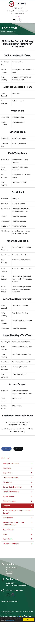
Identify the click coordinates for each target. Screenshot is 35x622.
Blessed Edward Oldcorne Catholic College (17, 523)
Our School (11, 31)
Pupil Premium (17, 496)
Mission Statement (17, 478)
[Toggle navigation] (14, 20)
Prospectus (17, 482)
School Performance (17, 492)
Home (3, 31)
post (18, 449)
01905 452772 (17, 8)
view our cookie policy (10, 620)
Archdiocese (17, 518)
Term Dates (17, 539)
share (6, 449)
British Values (17, 529)
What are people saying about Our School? (17, 511)
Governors (17, 468)
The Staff (17, 506)
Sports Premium (17, 501)
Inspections (17, 473)
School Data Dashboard (17, 487)
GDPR (17, 534)
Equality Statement (17, 544)
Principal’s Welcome (17, 463)
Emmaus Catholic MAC (9, 601)
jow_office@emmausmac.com (17, 11)
